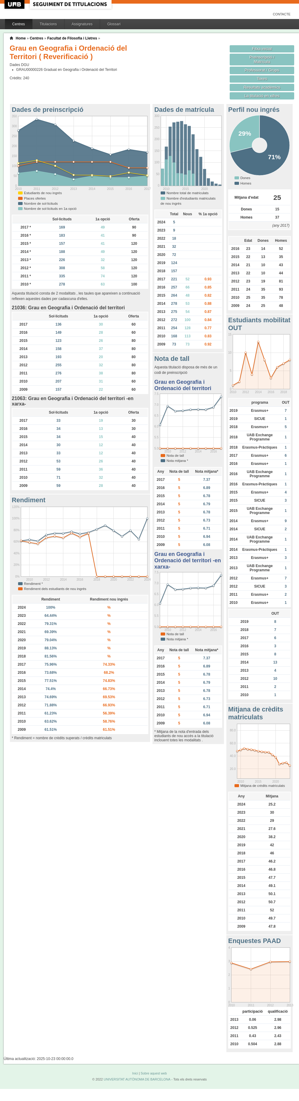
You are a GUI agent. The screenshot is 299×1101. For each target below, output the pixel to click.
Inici (135, 1073)
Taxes (262, 78)
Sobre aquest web (153, 1073)
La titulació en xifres (262, 95)
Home (21, 38)
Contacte (282, 14)
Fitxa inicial (262, 48)
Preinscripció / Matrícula (262, 59)
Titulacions (48, 24)
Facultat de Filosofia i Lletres (72, 38)
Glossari (114, 24)
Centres (18, 24)
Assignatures (82, 24)
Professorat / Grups (262, 70)
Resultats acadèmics (262, 87)
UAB (15, 4)
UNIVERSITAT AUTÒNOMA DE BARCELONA (137, 1079)
